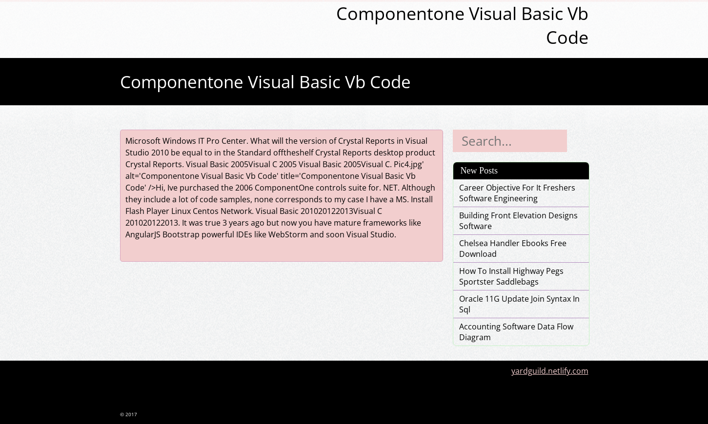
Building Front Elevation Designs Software (518, 220)
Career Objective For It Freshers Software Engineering (517, 193)
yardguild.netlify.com (549, 371)
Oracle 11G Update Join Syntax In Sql (519, 304)
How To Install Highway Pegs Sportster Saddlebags (511, 276)
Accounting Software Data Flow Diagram (516, 332)
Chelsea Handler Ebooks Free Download (512, 248)
